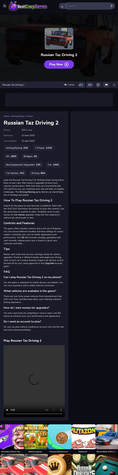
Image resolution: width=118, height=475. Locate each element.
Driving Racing (18, 116)
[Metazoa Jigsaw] (35, 438)
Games (7, 116)
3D (11, 156)
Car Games (15, 173)
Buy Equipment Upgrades (23, 165)
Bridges (30, 156)
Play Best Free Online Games (28, 6)
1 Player (29, 116)
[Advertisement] (59, 99)
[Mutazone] (83, 438)
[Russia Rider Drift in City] (106, 438)
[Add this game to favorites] (98, 85)
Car (53, 165)
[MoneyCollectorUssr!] (59, 438)
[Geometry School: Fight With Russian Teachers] (11, 438)
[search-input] (88, 6)
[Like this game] (81, 85)
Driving (38, 173)
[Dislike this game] (90, 85)
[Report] (106, 85)
